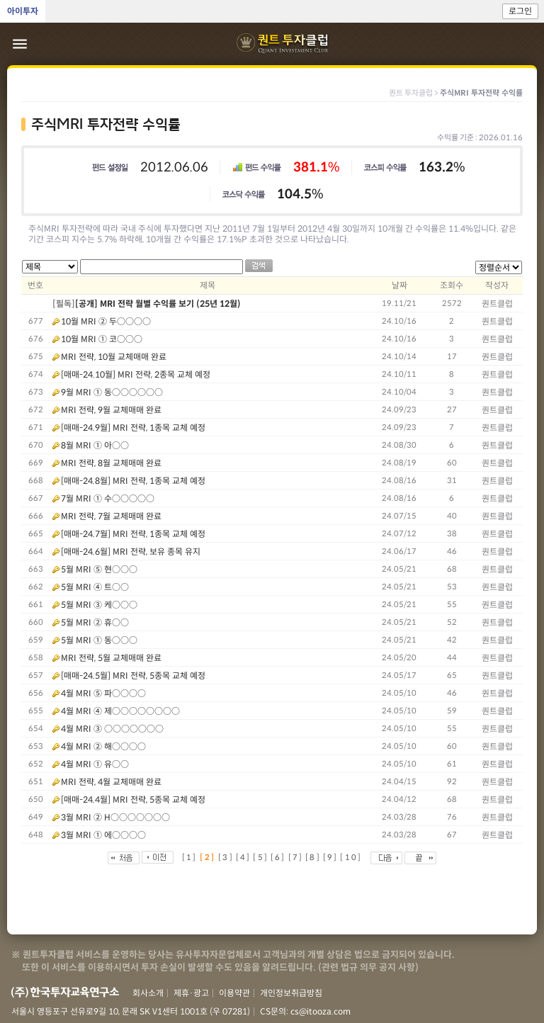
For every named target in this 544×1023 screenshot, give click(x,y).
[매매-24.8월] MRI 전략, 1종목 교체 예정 (133, 480)
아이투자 (22, 11)
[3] (226, 857)
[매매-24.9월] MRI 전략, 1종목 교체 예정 (133, 427)
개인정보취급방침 (291, 993)
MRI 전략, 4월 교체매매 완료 (111, 781)
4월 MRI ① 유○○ (95, 764)
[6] (278, 857)
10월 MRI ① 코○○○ (101, 339)
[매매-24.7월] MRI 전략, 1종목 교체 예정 (133, 534)
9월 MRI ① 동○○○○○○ (112, 392)
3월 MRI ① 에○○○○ (103, 835)
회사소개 (148, 993)
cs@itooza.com (320, 1011)
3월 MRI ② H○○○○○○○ (115, 817)
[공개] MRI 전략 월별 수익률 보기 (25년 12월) (158, 303)
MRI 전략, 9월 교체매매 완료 (111, 410)
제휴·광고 (191, 993)
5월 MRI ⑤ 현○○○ (99, 569)
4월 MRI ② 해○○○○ (103, 746)
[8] (313, 857)
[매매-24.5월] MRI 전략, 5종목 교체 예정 (133, 675)
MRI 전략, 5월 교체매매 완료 (111, 657)
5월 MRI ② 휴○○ (95, 622)
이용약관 (234, 993)
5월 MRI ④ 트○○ (95, 587)
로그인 (520, 11)
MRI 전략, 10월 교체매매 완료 (113, 356)
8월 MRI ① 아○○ (95, 445)
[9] (331, 857)
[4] (243, 857)
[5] (260, 857)
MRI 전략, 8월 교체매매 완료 (111, 463)
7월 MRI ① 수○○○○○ (107, 498)
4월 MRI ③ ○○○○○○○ (112, 728)
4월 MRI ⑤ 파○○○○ (103, 693)
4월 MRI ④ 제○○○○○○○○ (120, 711)
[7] (296, 857)
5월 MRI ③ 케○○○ (99, 604)
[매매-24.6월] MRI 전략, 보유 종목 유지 (130, 551)
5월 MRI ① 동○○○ (99, 640)
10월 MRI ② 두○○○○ (106, 321)
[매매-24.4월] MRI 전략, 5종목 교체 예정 (133, 799)
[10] (351, 857)
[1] (190, 857)
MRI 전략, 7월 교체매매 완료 (111, 516)
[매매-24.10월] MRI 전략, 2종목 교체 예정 (135, 374)
